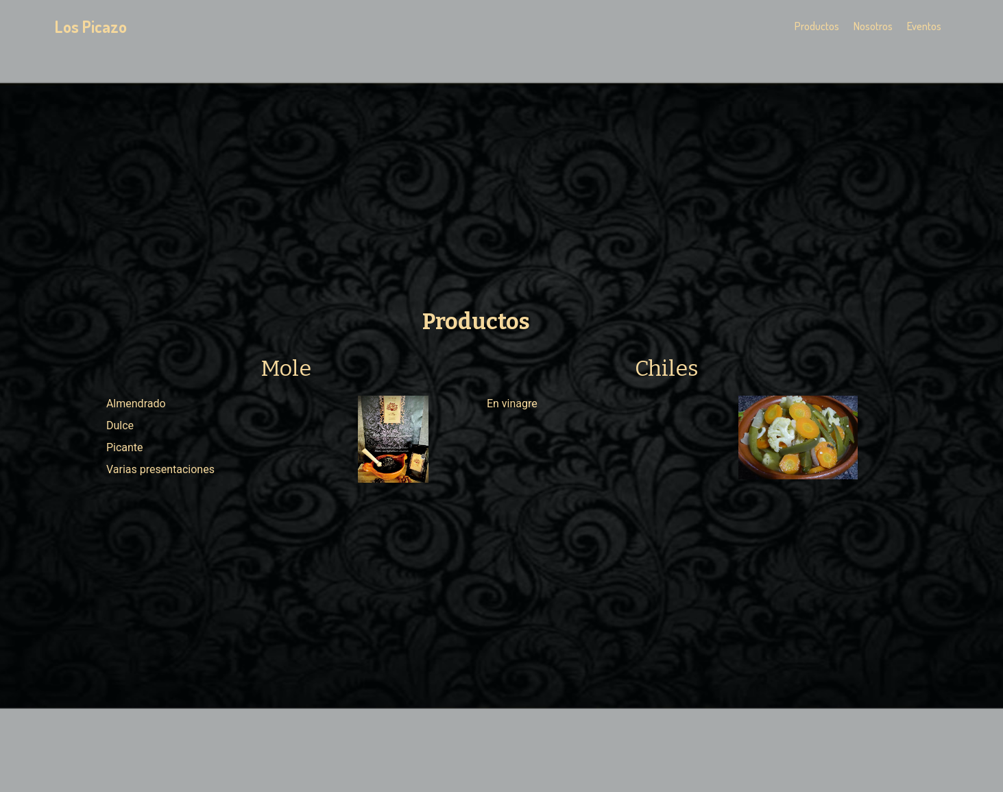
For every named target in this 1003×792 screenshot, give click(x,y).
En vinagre (512, 403)
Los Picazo (91, 26)
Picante (124, 447)
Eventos (924, 26)
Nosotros (873, 26)
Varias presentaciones (160, 469)
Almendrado (136, 403)
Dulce (120, 425)
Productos (817, 26)
